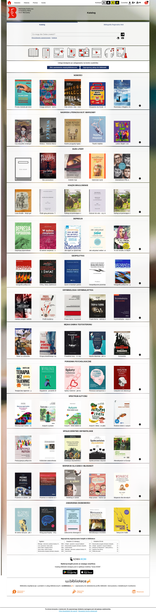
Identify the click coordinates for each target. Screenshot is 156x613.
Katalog (42, 25)
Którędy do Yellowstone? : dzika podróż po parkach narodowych (108, 547)
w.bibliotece (67, 586)
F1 (134, 2)
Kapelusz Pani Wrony (97, 549)
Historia (26, 3)
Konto (43, 3)
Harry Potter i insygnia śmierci (45, 547)
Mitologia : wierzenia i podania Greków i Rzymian (50, 544)
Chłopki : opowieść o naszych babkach (74, 544)
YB (113, 2)
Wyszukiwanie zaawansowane (41, 38)
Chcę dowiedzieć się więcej (68, 611)
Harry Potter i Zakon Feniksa (45, 549)
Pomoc (35, 3)
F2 (139, 2)
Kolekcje (54, 38)
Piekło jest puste (96, 551)
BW (108, 2)
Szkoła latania (68, 547)
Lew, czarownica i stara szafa (45, 545)
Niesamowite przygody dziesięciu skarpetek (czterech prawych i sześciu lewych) (57, 551)
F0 (130, 2)
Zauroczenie (68, 551)
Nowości (17, 3)
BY (117, 2)
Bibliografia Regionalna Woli (114, 25)
